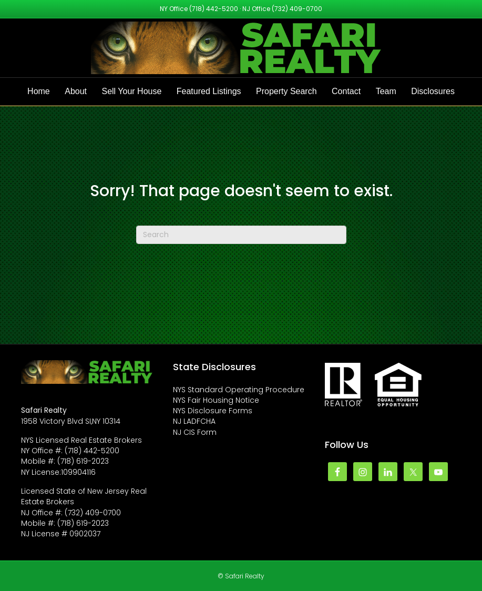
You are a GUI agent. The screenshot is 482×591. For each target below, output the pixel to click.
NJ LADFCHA (194, 421)
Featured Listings (209, 91)
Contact (346, 91)
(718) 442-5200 (213, 8)
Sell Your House (131, 91)
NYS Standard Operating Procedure (238, 389)
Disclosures (433, 91)
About (76, 91)
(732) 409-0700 (297, 8)
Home (38, 91)
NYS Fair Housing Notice (216, 400)
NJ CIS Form (195, 432)
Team (386, 91)
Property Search (286, 91)
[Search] (241, 235)
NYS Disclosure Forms (212, 410)
